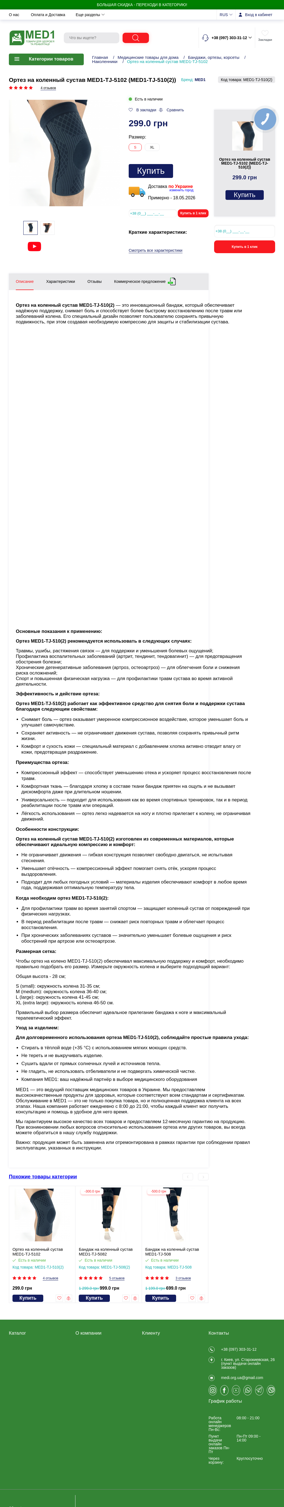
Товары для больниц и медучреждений (29, 1391)
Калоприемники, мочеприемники (23, 1380)
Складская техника (26, 1400)
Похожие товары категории (43, 1176)
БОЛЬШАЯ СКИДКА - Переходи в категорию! (142, 4)
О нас (14, 14)
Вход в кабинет (258, 14)
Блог (79, 1392)
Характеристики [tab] (60, 281)
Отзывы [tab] (94, 281)
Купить (151, 171)
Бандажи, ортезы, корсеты (213, 57)
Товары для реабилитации (33, 1348)
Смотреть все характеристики (155, 250)
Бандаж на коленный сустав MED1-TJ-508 (172, 1251)
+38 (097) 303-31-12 (239, 1349)
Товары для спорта (26, 1407)
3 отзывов (183, 1278)
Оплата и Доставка (48, 14)
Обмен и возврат (92, 14)
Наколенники (105, 61)
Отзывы (82, 1348)
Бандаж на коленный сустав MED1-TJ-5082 (106, 1251)
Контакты (154, 14)
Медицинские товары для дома (148, 57)
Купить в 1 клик (193, 213)
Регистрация (153, 1348)
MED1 (200, 79)
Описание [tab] (25, 281)
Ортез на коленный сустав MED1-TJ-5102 (37, 1251)
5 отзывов (117, 1278)
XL (152, 147)
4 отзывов (48, 88)
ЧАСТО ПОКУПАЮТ (27, 1422)
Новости (127, 14)
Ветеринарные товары (29, 1414)
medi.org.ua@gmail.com (242, 1384)
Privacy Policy (87, 1384)
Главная (100, 57)
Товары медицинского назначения (28, 1369)
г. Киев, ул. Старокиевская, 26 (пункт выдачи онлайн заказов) (248, 1367)
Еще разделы (185, 15)
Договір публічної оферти (98, 1355)
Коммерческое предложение (140, 280)
